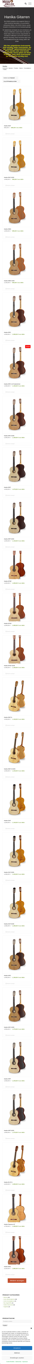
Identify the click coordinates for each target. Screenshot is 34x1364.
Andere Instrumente (8, 1304)
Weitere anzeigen (17, 1281)
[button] (31, 1342)
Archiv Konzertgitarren (8, 1301)
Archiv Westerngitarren (9, 1299)
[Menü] (28, 3)
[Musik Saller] (14, 3)
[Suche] (24, 3)
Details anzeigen (10, 134)
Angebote (5, 1306)
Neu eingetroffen (7, 1303)
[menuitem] (24, 3)
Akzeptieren (17, 1361)
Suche (5, 1325)
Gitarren (5, 1297)
